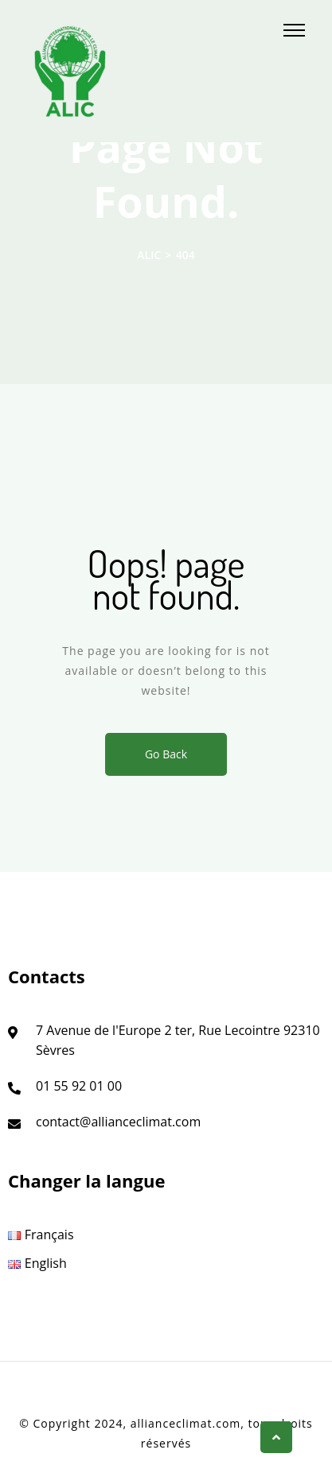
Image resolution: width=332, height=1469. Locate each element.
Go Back (166, 754)
